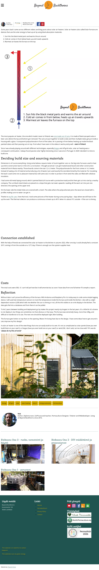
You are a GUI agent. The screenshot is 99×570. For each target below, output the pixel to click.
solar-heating (26, 403)
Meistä (39, 505)
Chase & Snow (12, 567)
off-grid (11, 403)
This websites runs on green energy (13, 554)
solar (17, 403)
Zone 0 (35, 403)
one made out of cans (62, 136)
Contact (39, 514)
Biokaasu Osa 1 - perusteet (16, 469)
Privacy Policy (41, 511)
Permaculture (57, 403)
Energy (18, 23)
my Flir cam (13, 197)
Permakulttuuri (42, 508)
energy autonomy (45, 403)
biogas (56, 148)
